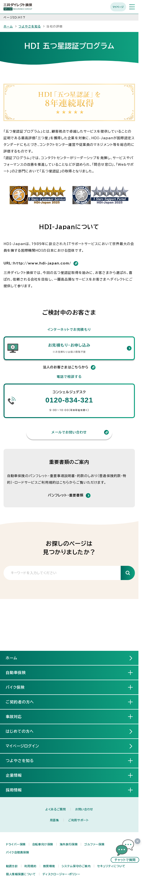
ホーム (8, 26)
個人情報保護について (21, 874)
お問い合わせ (84, 809)
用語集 (54, 820)
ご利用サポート (78, 820)
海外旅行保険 (69, 844)
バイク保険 (19, 687)
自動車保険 (19, 672)
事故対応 (17, 716)
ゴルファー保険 (94, 844)
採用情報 (17, 790)
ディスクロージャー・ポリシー (61, 874)
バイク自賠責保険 (17, 852)
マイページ (118, 7)
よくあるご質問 (55, 809)
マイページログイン (22, 746)
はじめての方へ (20, 731)
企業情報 (17, 775)
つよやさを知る (29, 26)
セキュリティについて (111, 866)
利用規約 (30, 866)
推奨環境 (49, 866)
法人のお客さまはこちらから (69, 367)
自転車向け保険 (42, 844)
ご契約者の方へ (23, 702)
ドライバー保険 (16, 844)
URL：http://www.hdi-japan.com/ (41, 263)
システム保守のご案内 (76, 866)
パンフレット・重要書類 (65, 495)
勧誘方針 (12, 866)
